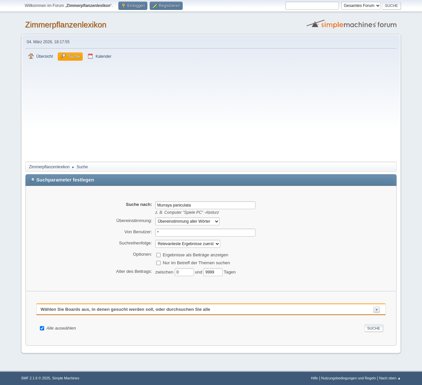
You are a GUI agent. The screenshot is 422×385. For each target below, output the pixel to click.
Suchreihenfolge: (135, 243)
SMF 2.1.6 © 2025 (35, 378)
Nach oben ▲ (390, 378)
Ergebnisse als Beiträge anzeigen (195, 254)
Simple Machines (65, 378)
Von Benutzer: (138, 231)
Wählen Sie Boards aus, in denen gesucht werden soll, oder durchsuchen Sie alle (125, 309)
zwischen (165, 271)
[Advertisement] (211, 110)
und (199, 271)
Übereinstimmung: (134, 220)
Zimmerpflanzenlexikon (65, 24)
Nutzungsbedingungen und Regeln (348, 378)
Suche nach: (139, 204)
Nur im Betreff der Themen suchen (196, 262)
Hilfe (314, 378)
